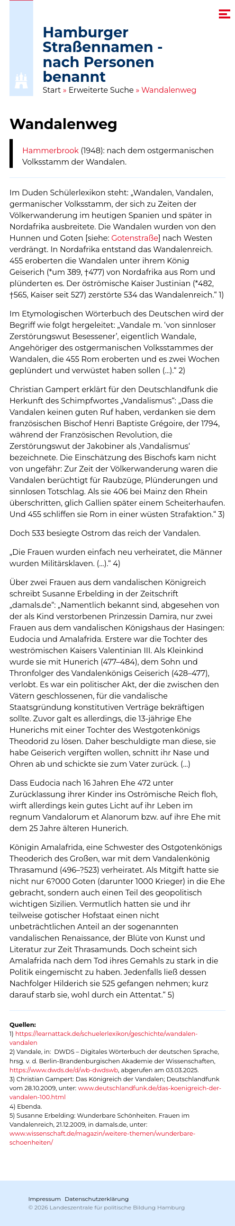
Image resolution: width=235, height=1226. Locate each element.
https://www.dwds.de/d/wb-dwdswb (63, 1070)
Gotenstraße (134, 238)
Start (52, 90)
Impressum (44, 1198)
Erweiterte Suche (101, 90)
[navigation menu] (224, 14)
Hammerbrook (50, 150)
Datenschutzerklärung (97, 1198)
